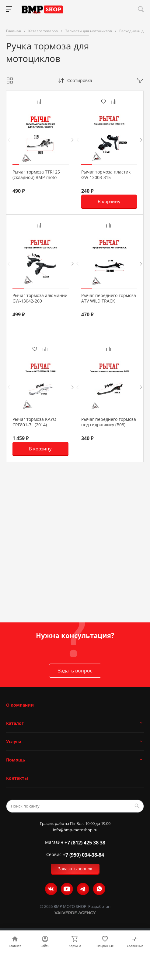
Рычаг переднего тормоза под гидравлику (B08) (108, 422)
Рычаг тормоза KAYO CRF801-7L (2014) (34, 422)
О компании (20, 705)
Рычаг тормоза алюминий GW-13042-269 (40, 298)
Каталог (15, 723)
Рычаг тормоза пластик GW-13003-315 (106, 174)
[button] (15, 164)
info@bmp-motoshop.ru (75, 830)
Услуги (13, 741)
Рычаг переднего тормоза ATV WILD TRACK (108, 298)
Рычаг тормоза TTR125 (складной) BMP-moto (36, 174)
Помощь (15, 760)
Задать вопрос (75, 670)
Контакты (17, 778)
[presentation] (8, 140)
